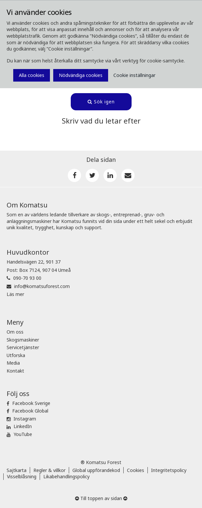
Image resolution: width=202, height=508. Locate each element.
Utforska (16, 355)
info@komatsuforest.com (42, 286)
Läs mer (15, 294)
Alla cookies (31, 75)
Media (13, 363)
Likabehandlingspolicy (66, 476)
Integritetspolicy (168, 470)
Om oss (15, 332)
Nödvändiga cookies (80, 75)
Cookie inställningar (134, 75)
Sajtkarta (16, 470)
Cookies (135, 470)
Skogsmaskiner (23, 340)
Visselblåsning (21, 476)
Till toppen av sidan (101, 498)
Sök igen (101, 101)
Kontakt (15, 371)
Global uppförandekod (96, 470)
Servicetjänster (23, 347)
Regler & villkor (49, 470)
